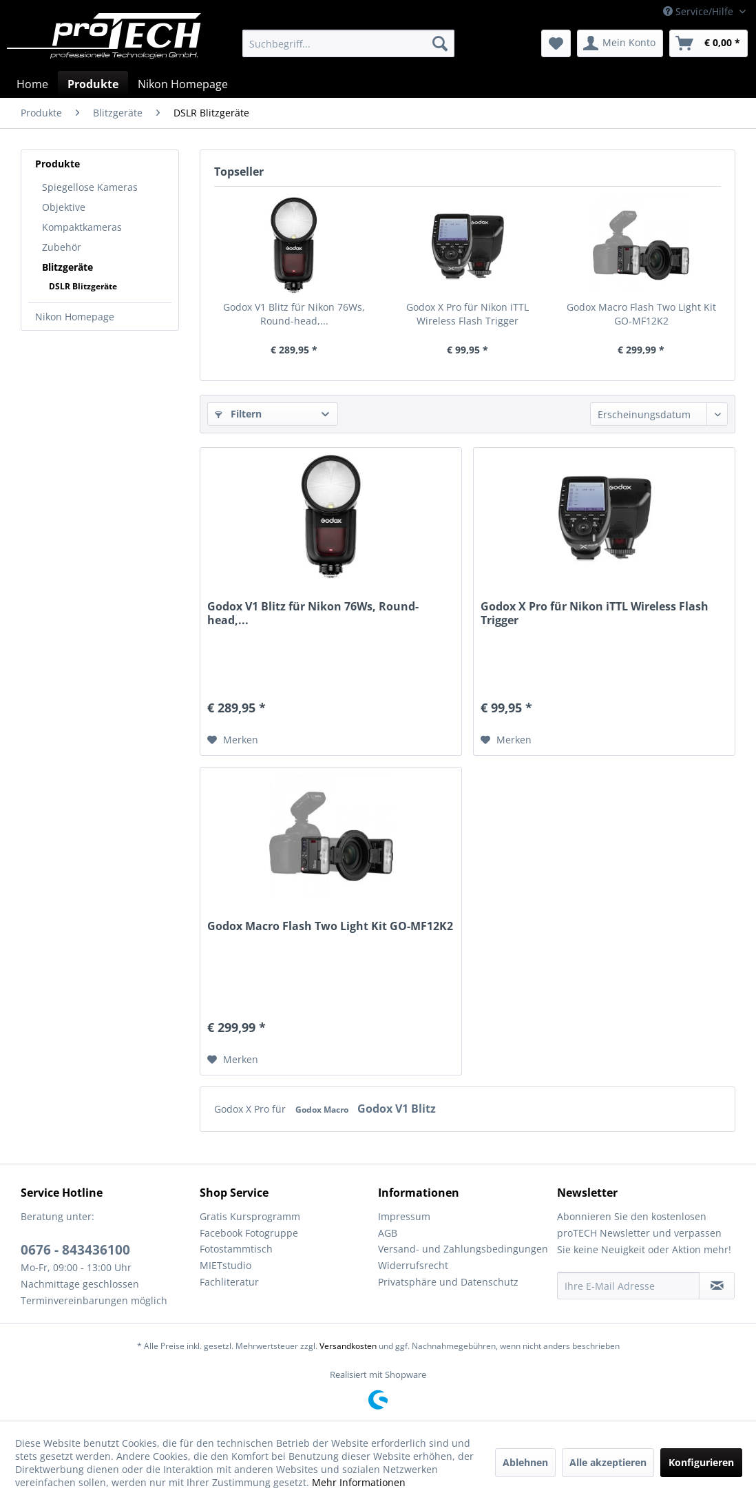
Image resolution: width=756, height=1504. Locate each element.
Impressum (404, 1216)
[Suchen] (440, 43)
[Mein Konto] (620, 43)
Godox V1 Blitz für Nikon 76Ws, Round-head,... (294, 313)
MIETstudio (225, 1265)
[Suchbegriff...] (348, 43)
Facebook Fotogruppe (249, 1232)
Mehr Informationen (359, 1482)
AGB (387, 1232)
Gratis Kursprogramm (250, 1216)
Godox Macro (322, 1109)
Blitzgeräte (67, 267)
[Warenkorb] (708, 43)
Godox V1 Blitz (396, 1108)
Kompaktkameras (82, 227)
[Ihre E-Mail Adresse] (628, 1285)
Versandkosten (348, 1346)
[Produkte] (93, 84)
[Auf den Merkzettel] (232, 740)
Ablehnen (525, 1462)
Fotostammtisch (236, 1248)
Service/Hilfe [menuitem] (699, 11)
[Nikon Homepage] (183, 84)
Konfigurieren (701, 1462)
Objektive (63, 207)
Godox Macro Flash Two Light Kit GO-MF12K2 (641, 313)
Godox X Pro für (251, 1108)
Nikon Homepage (74, 316)
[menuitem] (348, 43)
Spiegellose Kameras (90, 187)
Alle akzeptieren (608, 1462)
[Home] (32, 84)
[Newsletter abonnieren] (717, 1285)
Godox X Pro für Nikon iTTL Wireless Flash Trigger (467, 313)
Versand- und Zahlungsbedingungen (463, 1248)
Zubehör (61, 247)
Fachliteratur (229, 1281)
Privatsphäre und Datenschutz (448, 1281)
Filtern (238, 413)
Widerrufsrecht (413, 1265)
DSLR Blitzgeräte (83, 286)
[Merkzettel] (556, 43)
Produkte (57, 163)
